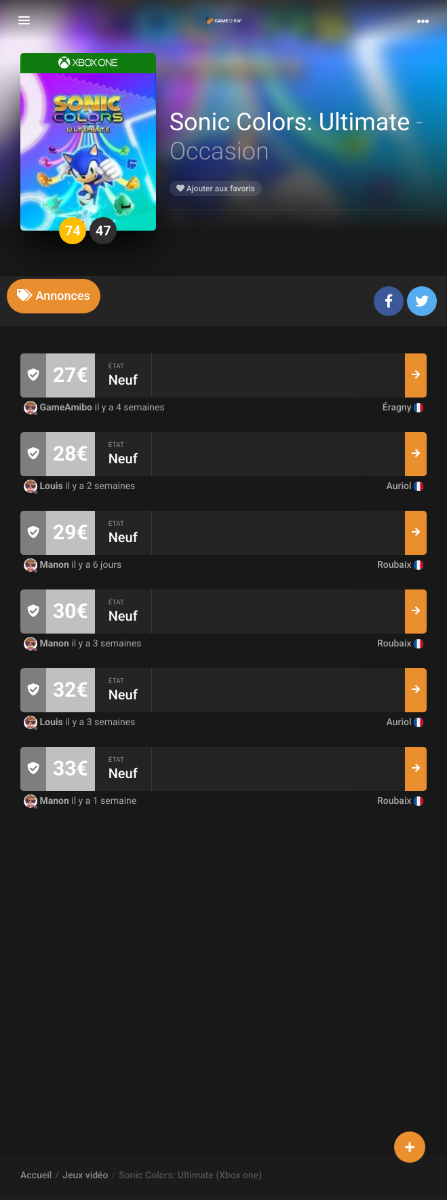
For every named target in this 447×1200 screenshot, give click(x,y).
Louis (44, 486)
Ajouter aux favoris (215, 188)
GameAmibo (59, 407)
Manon (47, 565)
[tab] (53, 296)
